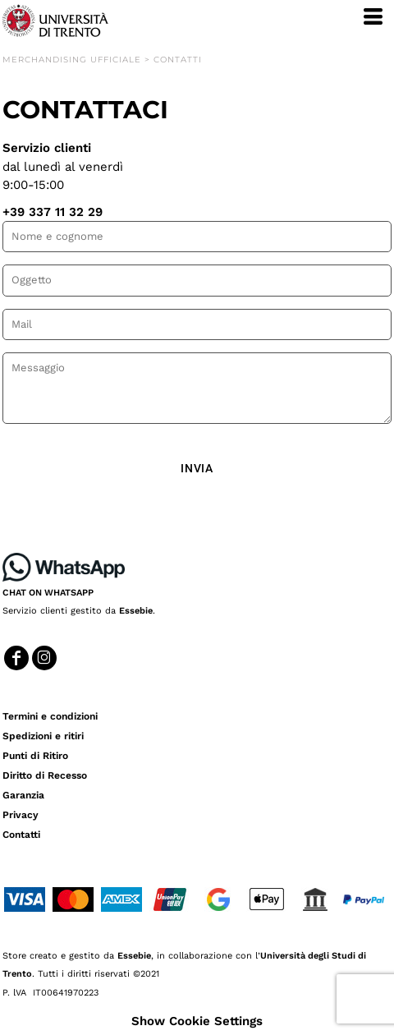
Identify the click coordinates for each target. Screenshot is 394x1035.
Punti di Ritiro (35, 755)
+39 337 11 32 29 (52, 212)
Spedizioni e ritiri (43, 736)
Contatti (21, 834)
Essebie (136, 610)
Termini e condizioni (50, 716)
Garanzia (23, 795)
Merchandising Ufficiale (71, 59)
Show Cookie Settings (197, 1021)
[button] (63, 567)
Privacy (20, 815)
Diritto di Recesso (44, 775)
